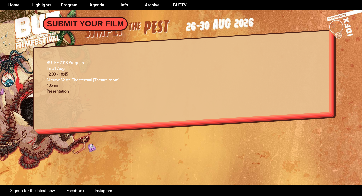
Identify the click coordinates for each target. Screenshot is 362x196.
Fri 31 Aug (56, 69)
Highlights (41, 5)
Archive (152, 5)
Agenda (96, 5)
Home (13, 5)
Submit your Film (85, 23)
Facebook (75, 191)
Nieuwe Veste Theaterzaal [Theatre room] (83, 80)
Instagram (103, 191)
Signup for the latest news (33, 191)
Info (124, 5)
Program (69, 5)
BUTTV (179, 5)
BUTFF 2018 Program (65, 63)
